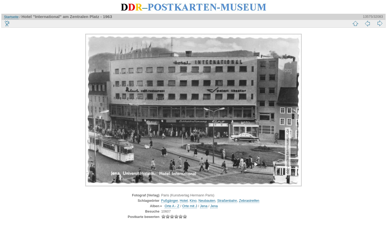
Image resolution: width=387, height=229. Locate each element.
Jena (203, 206)
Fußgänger (169, 201)
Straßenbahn (227, 201)
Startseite (11, 17)
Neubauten (206, 201)
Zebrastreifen (249, 201)
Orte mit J (189, 206)
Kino (193, 201)
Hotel (184, 201)
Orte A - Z (171, 206)
